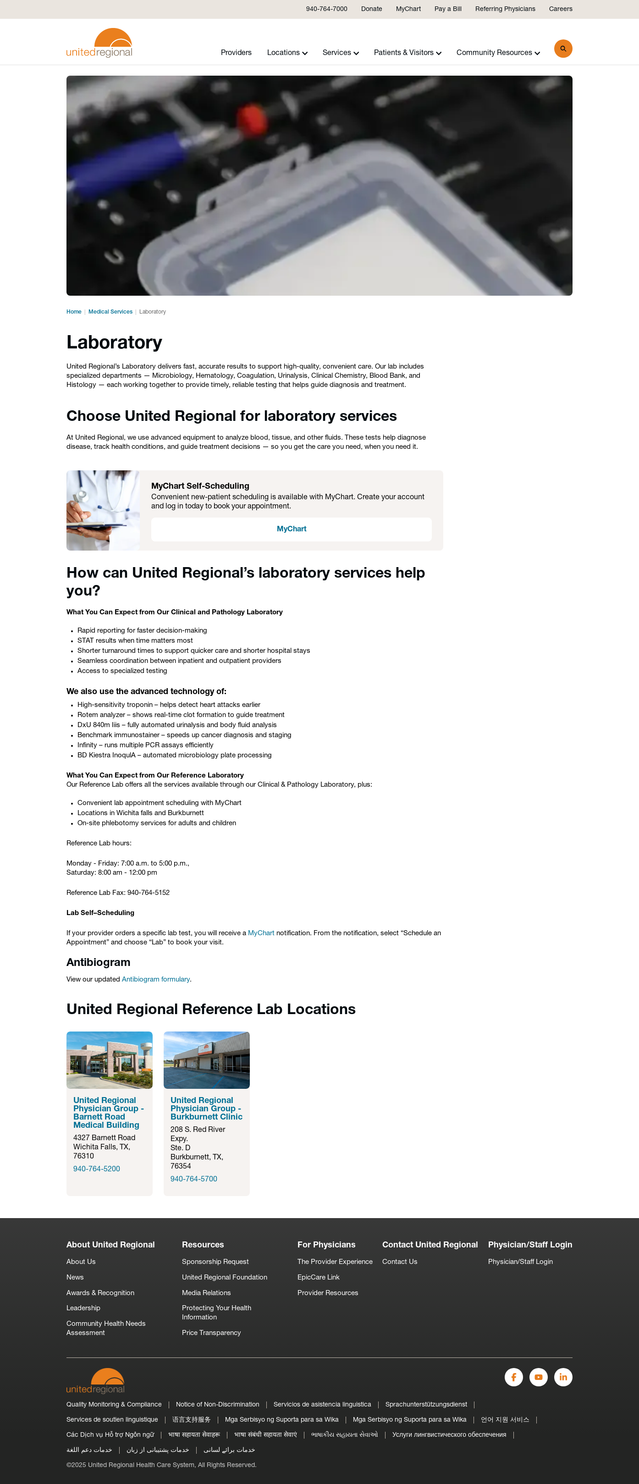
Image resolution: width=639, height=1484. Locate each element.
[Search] (563, 48)
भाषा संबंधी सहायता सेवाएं (265, 1435)
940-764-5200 (96, 1169)
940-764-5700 (194, 1179)
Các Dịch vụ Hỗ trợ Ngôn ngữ (110, 1435)
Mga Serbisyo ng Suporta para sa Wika (282, 1420)
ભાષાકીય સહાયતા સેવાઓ (344, 1435)
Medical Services (110, 312)
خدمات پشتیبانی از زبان (158, 1450)
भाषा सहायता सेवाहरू (194, 1435)
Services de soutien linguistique (112, 1420)
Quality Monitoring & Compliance (114, 1404)
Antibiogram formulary (156, 979)
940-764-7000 (326, 9)
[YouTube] (538, 1377)
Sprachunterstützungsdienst (426, 1404)
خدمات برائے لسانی (229, 1450)
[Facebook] (514, 1377)
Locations (287, 53)
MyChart (408, 9)
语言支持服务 (191, 1420)
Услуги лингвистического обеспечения (449, 1435)
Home (74, 312)
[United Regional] (95, 1381)
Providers (236, 53)
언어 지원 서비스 (505, 1420)
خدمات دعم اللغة (89, 1450)
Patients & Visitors (408, 53)
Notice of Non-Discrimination (217, 1404)
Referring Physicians (505, 9)
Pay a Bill (448, 9)
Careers (561, 9)
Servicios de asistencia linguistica (322, 1404)
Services (341, 53)
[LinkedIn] (563, 1377)
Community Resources (498, 53)
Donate (371, 9)
